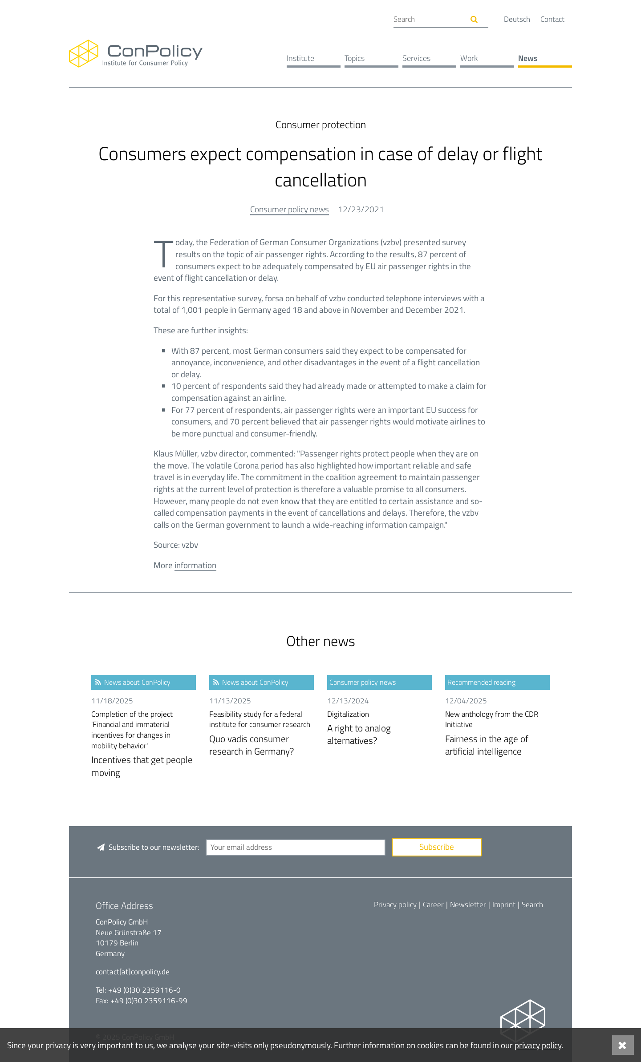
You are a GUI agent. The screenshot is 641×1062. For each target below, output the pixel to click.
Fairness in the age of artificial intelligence (497, 734)
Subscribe (436, 846)
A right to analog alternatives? (379, 728)
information (195, 564)
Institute (300, 58)
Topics (355, 58)
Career (433, 904)
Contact (552, 19)
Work (469, 58)
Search (532, 904)
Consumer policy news (289, 208)
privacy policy (538, 1044)
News (527, 58)
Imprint (503, 904)
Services (416, 58)
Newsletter (468, 904)
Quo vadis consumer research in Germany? (261, 734)
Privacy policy (395, 904)
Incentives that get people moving (143, 744)
